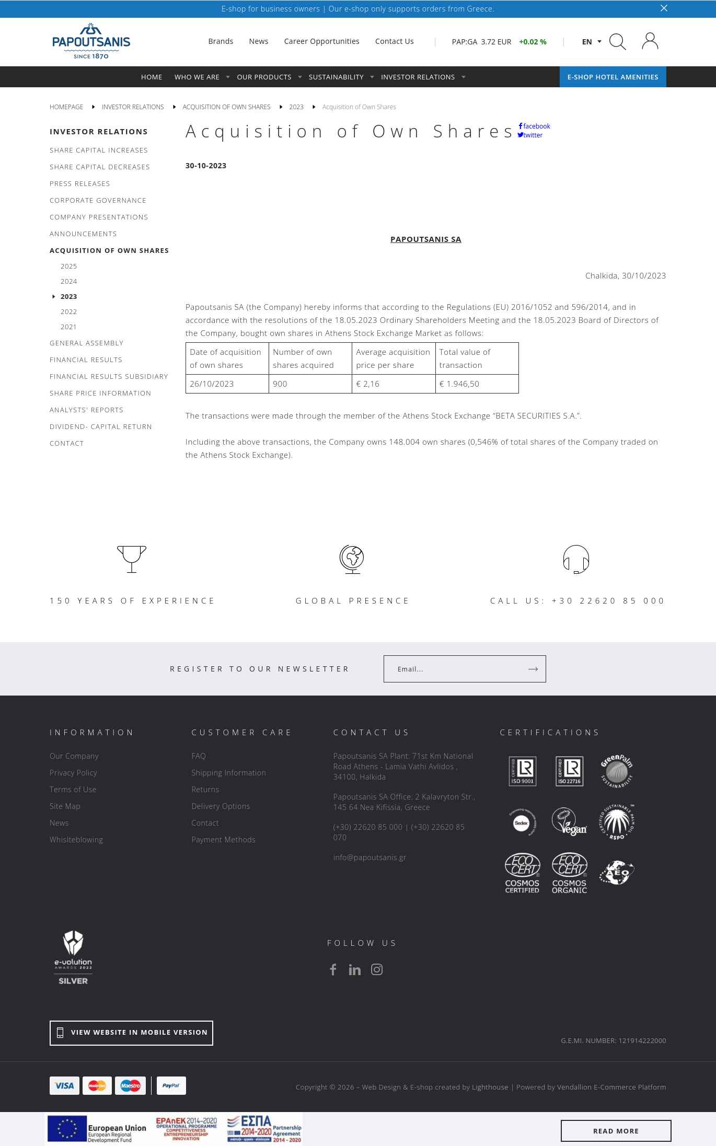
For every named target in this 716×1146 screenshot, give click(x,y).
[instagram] (377, 969)
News (59, 823)
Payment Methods (223, 839)
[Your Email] (457, 669)
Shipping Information (228, 773)
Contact (205, 823)
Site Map (65, 806)
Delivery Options (220, 806)
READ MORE (616, 1131)
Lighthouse (490, 1087)
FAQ (198, 756)
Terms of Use (73, 789)
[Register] (534, 669)
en (587, 42)
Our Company (74, 756)
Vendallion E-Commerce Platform (611, 1087)
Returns (205, 789)
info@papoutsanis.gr (370, 857)
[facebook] (333, 969)
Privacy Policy (73, 773)
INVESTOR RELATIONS (99, 131)
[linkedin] (355, 969)
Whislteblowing (76, 839)
